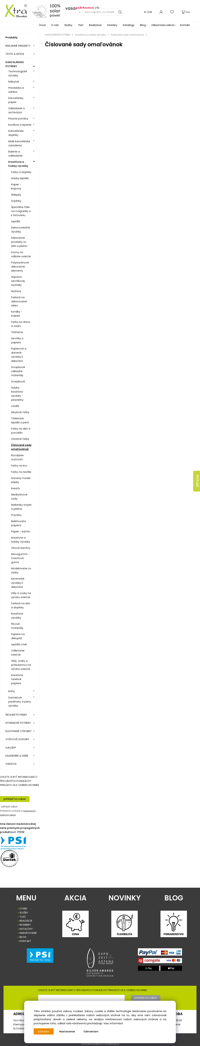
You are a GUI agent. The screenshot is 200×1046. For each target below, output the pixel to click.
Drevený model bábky (20, 480)
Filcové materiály (17, 626)
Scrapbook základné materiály (18, 371)
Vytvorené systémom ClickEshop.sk (100, 1043)
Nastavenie (67, 1031)
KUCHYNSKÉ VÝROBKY (18, 731)
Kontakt (185, 25)
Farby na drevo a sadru (20, 324)
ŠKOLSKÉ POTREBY (16, 714)
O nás (55, 25)
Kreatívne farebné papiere (17, 679)
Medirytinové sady (19, 496)
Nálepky (16, 194)
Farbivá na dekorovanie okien (19, 301)
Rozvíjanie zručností (17, 457)
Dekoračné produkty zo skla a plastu (19, 242)
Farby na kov (19, 465)
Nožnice (16, 291)
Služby (68, 25)
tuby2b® (10, 747)
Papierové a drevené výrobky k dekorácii (18, 355)
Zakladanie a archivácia (16, 110)
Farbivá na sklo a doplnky (20, 605)
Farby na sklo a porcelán (20, 430)
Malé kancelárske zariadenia (19, 143)
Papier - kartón (20, 531)
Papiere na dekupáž (18, 636)
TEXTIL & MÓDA (14, 54)
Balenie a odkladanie (15, 153)
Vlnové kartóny (20, 548)
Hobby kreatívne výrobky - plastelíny (17, 394)
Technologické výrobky (17, 73)
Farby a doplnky (21, 172)
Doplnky (16, 201)
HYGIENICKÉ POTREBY (18, 723)
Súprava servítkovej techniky (18, 281)
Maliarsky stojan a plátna (21, 507)
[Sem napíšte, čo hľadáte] (104, 12)
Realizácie (95, 25)
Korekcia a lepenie (19, 125)
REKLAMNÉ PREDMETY (18, 46)
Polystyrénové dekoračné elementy (20, 266)
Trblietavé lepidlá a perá (20, 420)
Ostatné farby (20, 439)
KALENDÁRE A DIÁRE (16, 755)
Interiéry (112, 25)
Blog (143, 25)
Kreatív (15, 488)
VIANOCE (11, 764)
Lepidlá (15, 221)
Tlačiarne (17, 332)
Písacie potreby (18, 118)
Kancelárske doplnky (16, 133)
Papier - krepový (16, 186)
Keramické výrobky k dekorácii (17, 583)
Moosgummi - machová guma (20, 558)
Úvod (42, 25)
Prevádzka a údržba (16, 90)
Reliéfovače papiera (18, 523)
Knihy (11, 691)
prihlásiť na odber (15, 799)
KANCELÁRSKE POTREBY (14, 64)
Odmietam (91, 1031)
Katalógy (128, 25)
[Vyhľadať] (79, 12)
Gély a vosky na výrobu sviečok (21, 595)
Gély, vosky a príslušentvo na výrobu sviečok (21, 665)
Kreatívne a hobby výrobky (18, 164)
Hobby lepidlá (20, 178)
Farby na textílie (21, 472)
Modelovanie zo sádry (21, 570)
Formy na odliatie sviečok (21, 254)
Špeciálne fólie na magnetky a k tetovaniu (21, 211)
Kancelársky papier (15, 100)
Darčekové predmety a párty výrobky (19, 701)
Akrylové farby (20, 412)
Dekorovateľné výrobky (20, 229)
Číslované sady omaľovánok (21, 447)
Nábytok (13, 81)
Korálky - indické (16, 314)
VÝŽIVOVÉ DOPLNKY (17, 739)
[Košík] (185, 12)
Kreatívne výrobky (17, 615)
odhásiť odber (9, 806)
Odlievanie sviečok (18, 652)
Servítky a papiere (17, 340)
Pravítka (16, 515)
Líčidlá (15, 406)
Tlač (80, 25)
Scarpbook (18, 381)
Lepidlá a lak (19, 644)
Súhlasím (44, 1031)
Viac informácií (113, 1023)
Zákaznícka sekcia (162, 25)
